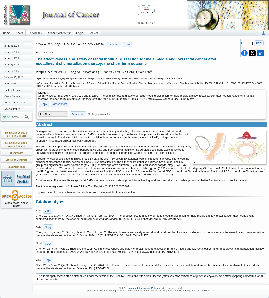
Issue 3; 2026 (11, 64)
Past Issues (10, 83)
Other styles (60, 104)
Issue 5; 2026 (11, 51)
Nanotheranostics (16, 167)
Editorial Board (12, 89)
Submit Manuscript (59, 33)
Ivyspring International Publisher (144, 288)
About (19, 33)
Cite (127, 44)
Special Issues (12, 108)
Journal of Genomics (16, 160)
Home (6, 33)
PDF (259, 43)
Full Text (246, 43)
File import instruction (99, 114)
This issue (113, 44)
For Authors (35, 33)
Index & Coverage (14, 102)
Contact (93, 33)
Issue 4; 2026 (11, 58)
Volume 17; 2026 (13, 77)
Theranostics (16, 153)
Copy (44, 104)
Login (79, 33)
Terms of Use (208, 290)
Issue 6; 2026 (11, 45)
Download (78, 114)
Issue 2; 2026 (11, 70)
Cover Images (12, 96)
